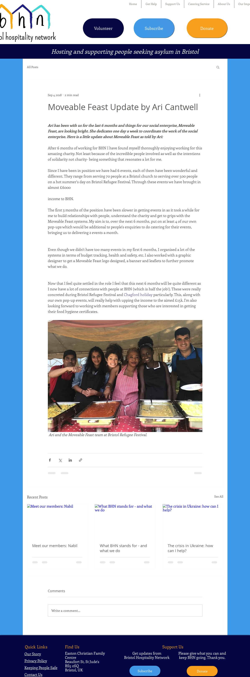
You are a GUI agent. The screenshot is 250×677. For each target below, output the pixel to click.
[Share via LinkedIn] (70, 460)
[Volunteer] (103, 28)
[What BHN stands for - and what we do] (125, 521)
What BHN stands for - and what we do (123, 548)
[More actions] (199, 94)
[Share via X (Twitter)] (60, 460)
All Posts (32, 67)
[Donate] (207, 28)
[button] (151, 4)
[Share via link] (80, 460)
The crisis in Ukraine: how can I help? (190, 548)
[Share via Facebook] (50, 460)
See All (218, 496)
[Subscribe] (154, 28)
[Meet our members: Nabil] (57, 521)
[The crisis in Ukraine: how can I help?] (193, 521)
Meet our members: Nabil (54, 545)
